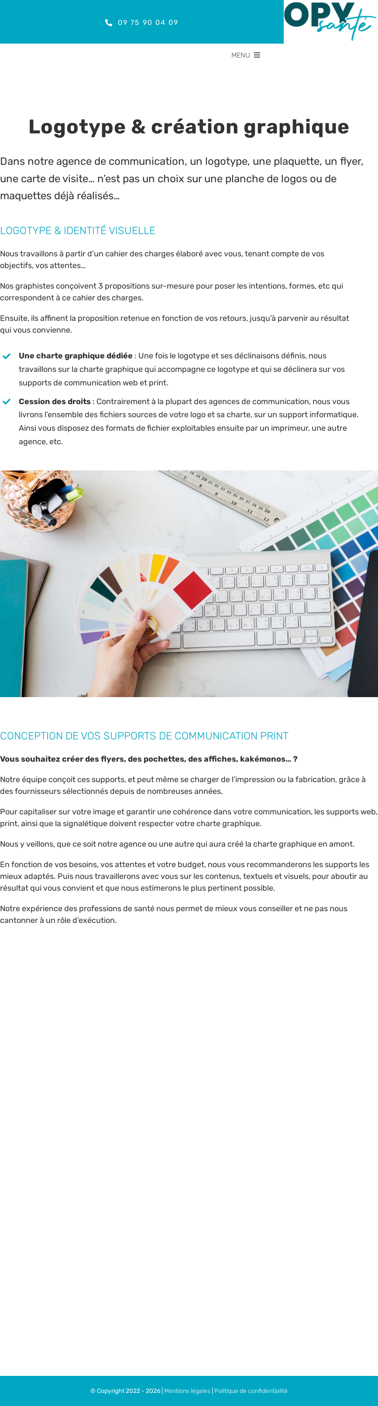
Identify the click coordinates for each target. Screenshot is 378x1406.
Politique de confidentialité (251, 1391)
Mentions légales (187, 1391)
